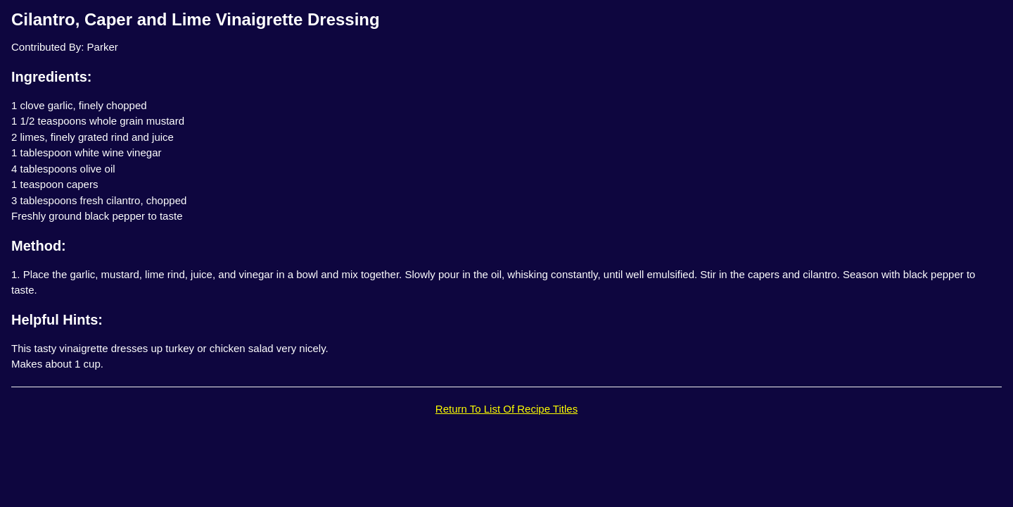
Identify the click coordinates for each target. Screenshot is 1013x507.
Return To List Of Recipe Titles (506, 409)
